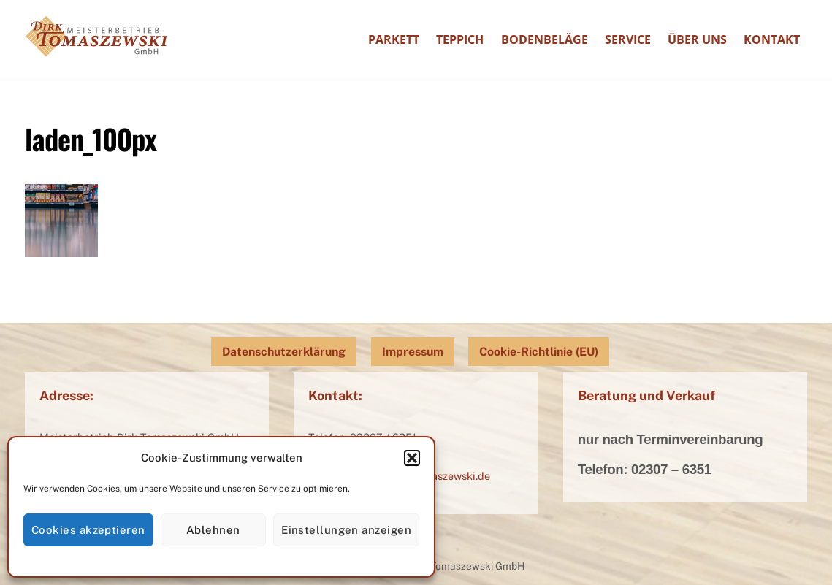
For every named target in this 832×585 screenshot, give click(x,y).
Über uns (697, 39)
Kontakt (772, 39)
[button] (412, 458)
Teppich (460, 39)
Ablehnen (213, 530)
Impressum (412, 352)
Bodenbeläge (544, 39)
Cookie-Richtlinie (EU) (538, 352)
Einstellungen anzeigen (346, 530)
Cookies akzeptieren (88, 530)
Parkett (393, 39)
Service (628, 39)
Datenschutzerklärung (284, 352)
